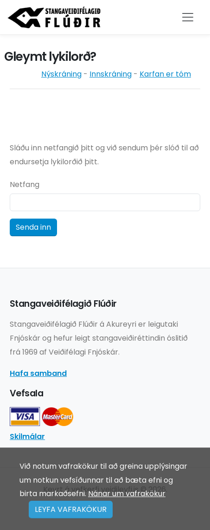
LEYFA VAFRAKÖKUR (71, 509)
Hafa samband (38, 373)
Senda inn (33, 227)
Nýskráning (61, 74)
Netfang (24, 184)
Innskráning (110, 74)
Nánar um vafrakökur (126, 493)
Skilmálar (27, 436)
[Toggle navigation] (187, 17)
